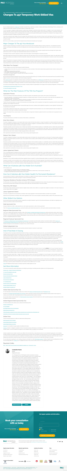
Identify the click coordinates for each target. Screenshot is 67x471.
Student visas (36, 454)
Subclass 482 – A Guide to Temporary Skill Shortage (12, 270)
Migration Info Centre (10, 12)
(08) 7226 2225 (43, 3)
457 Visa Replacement (7, 281)
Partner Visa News (53, 429)
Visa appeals (21, 451)
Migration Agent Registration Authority (30, 467)
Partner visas (36, 450)
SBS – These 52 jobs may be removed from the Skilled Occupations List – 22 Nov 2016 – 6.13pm (19, 345)
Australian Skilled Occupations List (9, 287)
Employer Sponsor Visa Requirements (9, 283)
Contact (4, 263)
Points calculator (52, 451)
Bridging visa (41, 79)
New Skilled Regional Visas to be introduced (10, 308)
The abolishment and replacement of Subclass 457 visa (12, 86)
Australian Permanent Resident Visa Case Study (17, 293)
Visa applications (21, 450)
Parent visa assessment (53, 454)
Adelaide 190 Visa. (47, 291)
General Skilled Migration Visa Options (9, 322)
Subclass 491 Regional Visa (8, 304)
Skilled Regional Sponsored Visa (8, 310)
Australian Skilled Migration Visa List (9, 285)
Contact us (16, 340)
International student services (23, 454)
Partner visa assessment (53, 450)
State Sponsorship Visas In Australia (9, 320)
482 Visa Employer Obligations (8, 279)
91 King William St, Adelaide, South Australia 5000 (39, 442)
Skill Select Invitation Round (7, 454)
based (62, 241)
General (41, 429)
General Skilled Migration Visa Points (9, 324)
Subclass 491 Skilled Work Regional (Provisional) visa (36, 212)
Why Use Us (5, 451)
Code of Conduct (14, 467)
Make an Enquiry (53, 3)
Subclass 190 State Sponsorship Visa (36, 291)
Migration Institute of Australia (20, 467)
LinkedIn (26, 404)
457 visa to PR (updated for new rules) (9, 88)
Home (4, 12)
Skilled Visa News (53, 431)
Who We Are (5, 450)
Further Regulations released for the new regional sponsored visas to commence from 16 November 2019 (21, 312)
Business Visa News (43, 431)
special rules (8, 79)
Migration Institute (17, 404)
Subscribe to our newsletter (47, 435)
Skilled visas (36, 451)
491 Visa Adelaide (6, 306)
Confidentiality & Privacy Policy (7, 467)
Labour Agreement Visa (7, 277)
